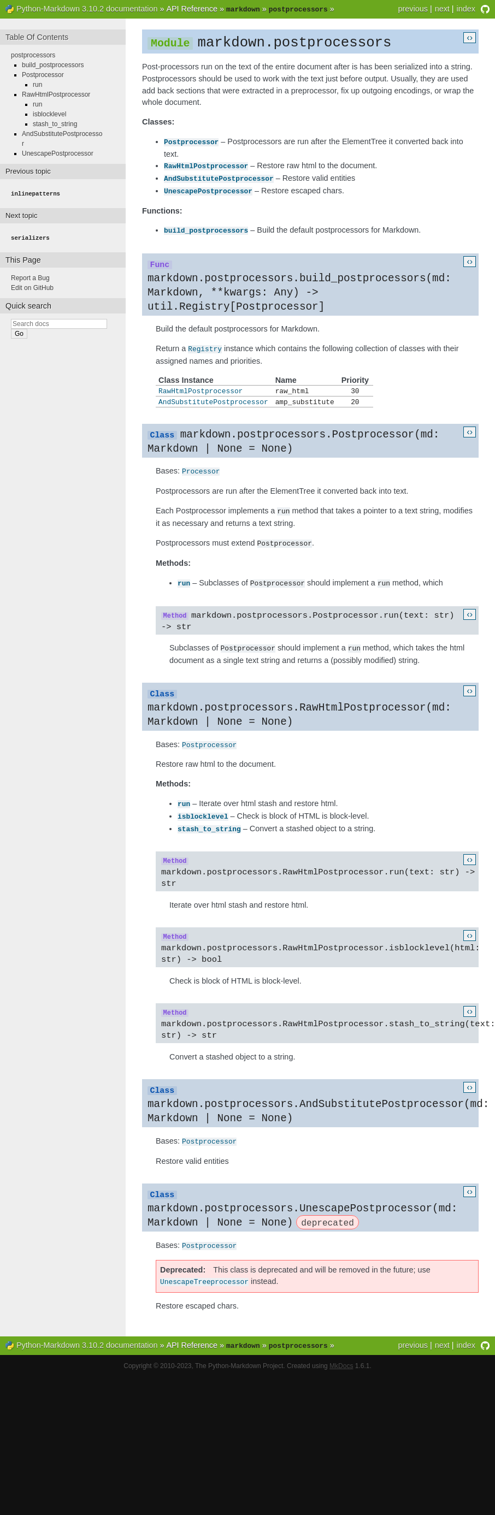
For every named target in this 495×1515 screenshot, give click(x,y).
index (466, 8)
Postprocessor (191, 141)
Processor (201, 471)
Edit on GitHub (32, 285)
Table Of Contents (36, 36)
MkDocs (341, 1366)
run (184, 582)
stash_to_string (209, 827)
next (442, 8)
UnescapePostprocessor (208, 189)
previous (412, 8)
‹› (470, 36)
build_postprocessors (206, 228)
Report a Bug (30, 276)
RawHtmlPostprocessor (206, 165)
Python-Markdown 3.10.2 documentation (86, 8)
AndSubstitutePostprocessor (219, 177)
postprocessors (33, 54)
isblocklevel (203, 815)
